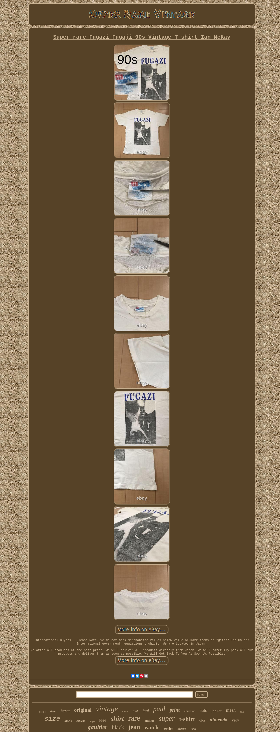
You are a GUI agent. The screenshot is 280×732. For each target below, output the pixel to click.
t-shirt (187, 719)
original (82, 710)
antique (149, 720)
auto (203, 710)
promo (42, 711)
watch (151, 727)
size (52, 719)
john (193, 728)
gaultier (97, 727)
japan (65, 710)
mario (68, 720)
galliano (80, 720)
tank (135, 711)
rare (134, 718)
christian (189, 711)
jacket (217, 711)
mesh (231, 710)
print (175, 710)
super (167, 718)
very (235, 720)
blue (242, 711)
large (92, 721)
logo (102, 720)
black (118, 727)
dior (202, 720)
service (168, 728)
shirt (117, 718)
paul (159, 709)
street (53, 711)
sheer (181, 728)
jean (134, 726)
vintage (107, 709)
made (125, 711)
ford (146, 711)
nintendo (219, 719)
